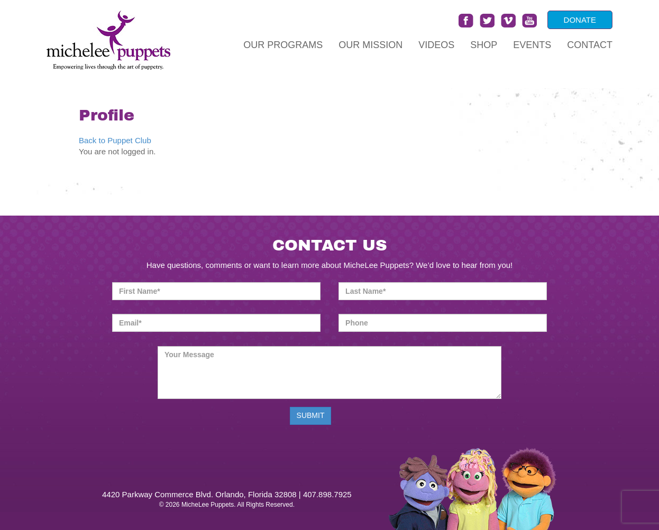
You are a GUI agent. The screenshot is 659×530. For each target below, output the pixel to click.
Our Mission (370, 45)
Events (532, 45)
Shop (483, 45)
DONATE (580, 19)
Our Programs (283, 45)
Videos (436, 45)
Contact (589, 45)
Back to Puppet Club (115, 140)
